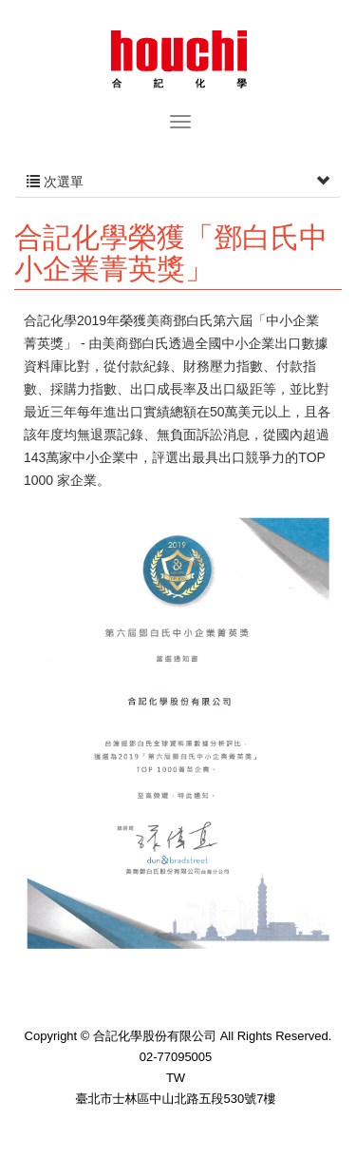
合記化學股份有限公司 (178, 57)
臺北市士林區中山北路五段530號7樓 (176, 1098)
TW (175, 1078)
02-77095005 (176, 1057)
